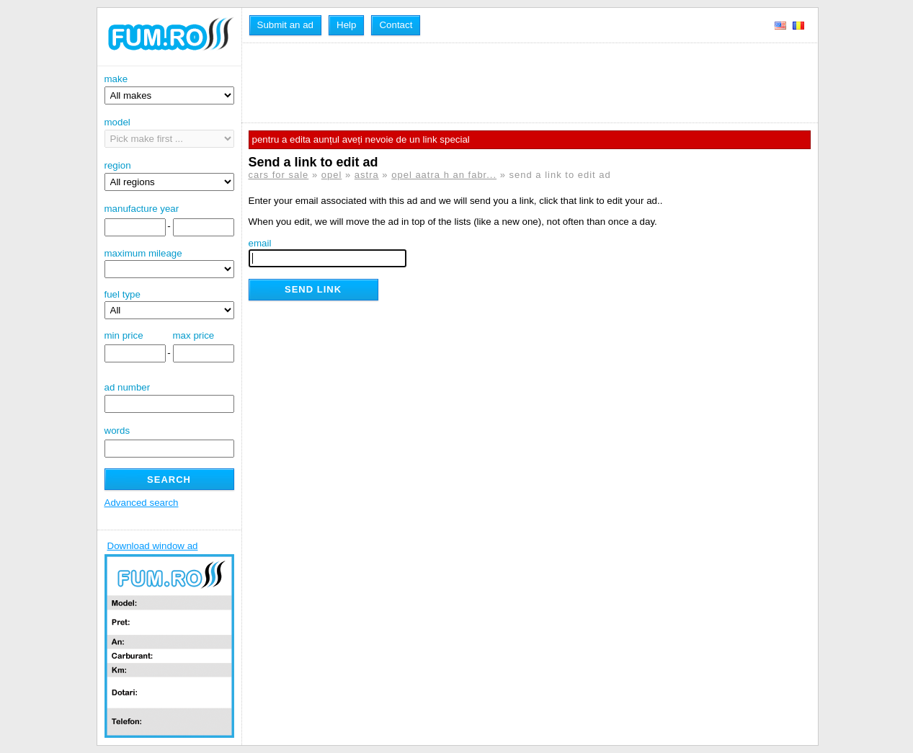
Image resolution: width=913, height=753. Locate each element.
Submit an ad (285, 24)
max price (194, 335)
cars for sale (279, 174)
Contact (395, 24)
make (169, 88)
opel (331, 174)
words (117, 430)
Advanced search (141, 502)
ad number (169, 397)
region (169, 175)
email (260, 243)
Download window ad (152, 545)
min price (123, 335)
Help (346, 24)
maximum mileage (143, 253)
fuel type (122, 294)
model (169, 132)
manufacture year (141, 208)
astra (367, 174)
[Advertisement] (511, 82)
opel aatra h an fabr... (443, 174)
